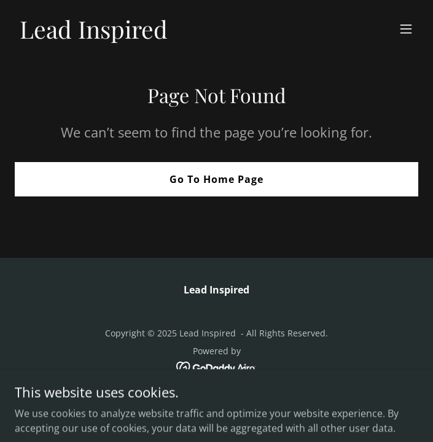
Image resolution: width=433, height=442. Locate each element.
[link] (94, 35)
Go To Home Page (216, 179)
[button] (406, 29)
